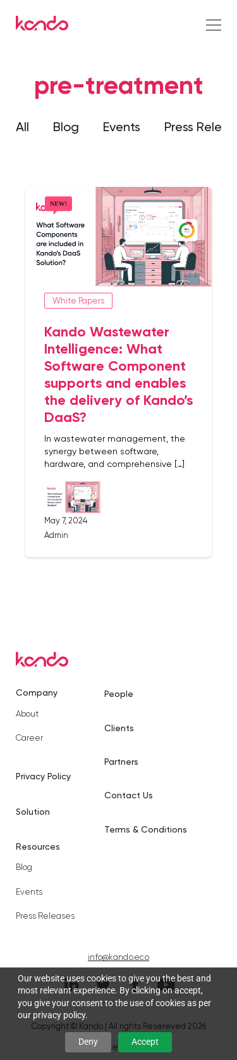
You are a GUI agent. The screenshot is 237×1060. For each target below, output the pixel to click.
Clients (119, 728)
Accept (145, 1042)
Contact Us (128, 795)
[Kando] (42, 25)
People (118, 694)
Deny (88, 1042)
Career (29, 738)
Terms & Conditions (145, 829)
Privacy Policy (43, 776)
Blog (66, 126)
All (22, 126)
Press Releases (45, 916)
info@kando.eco (118, 957)
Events (121, 126)
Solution (33, 812)
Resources (38, 846)
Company (37, 692)
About (27, 713)
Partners (121, 762)
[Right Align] (213, 25)
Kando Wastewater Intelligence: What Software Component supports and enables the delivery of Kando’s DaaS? (118, 374)
